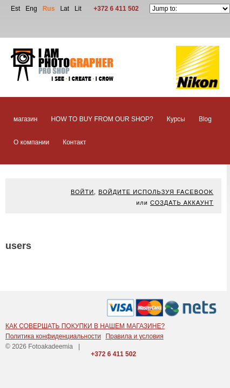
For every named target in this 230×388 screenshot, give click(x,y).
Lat (64, 8)
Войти (82, 192)
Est (15, 8)
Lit (78, 8)
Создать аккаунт (181, 202)
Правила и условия (134, 336)
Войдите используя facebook (155, 192)
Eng (31, 8)
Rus (49, 8)
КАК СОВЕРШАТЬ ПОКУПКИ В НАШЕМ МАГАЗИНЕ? (85, 326)
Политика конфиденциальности (53, 336)
